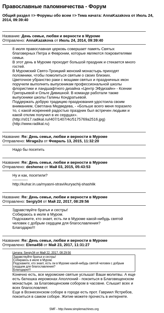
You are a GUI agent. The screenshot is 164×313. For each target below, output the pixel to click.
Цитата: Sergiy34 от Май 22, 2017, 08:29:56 (41, 252)
